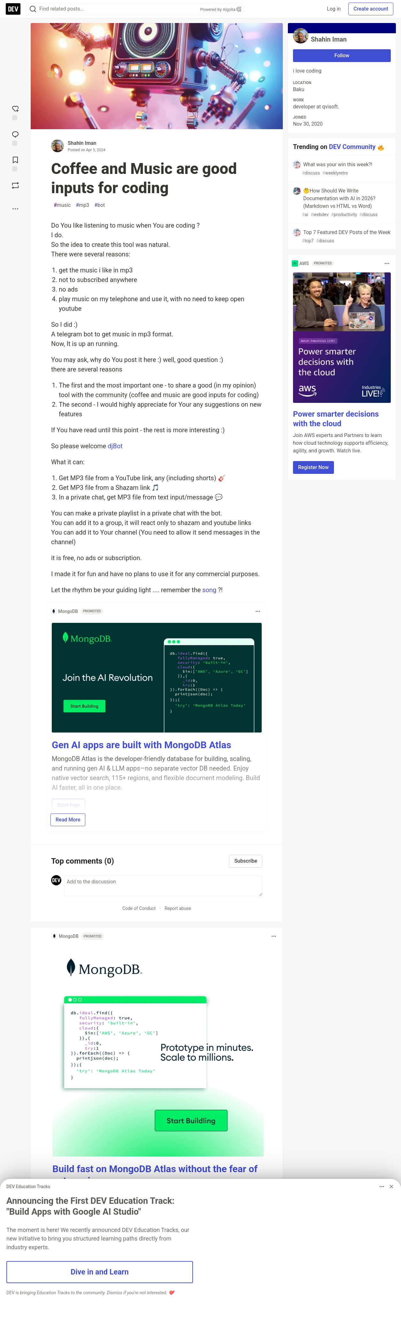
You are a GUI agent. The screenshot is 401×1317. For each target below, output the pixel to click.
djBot (115, 446)
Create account (370, 9)
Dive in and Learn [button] (100, 1271)
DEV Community (352, 147)
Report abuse (178, 908)
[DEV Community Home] (13, 9)
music (62, 205)
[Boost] (15, 185)
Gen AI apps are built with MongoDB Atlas (141, 744)
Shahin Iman (82, 143)
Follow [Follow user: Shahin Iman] (342, 55)
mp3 (82, 205)
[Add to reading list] (15, 163)
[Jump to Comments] (15, 138)
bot (99, 205)
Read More (68, 820)
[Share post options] (15, 208)
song (209, 590)
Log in (334, 9)
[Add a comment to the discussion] (163, 885)
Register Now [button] (313, 467)
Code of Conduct (139, 908)
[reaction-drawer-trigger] (15, 112)
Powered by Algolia (220, 9)
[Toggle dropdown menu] (258, 611)
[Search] (33, 9)
